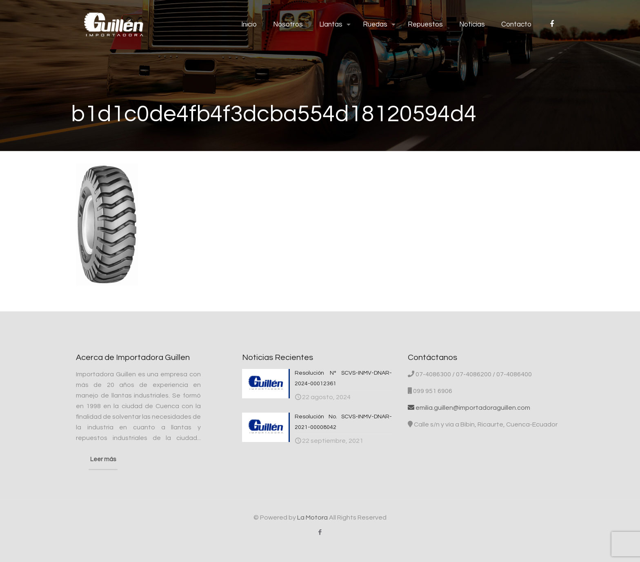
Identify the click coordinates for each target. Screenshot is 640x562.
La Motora (312, 517)
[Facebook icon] (320, 532)
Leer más (103, 459)
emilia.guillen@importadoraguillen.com (469, 407)
